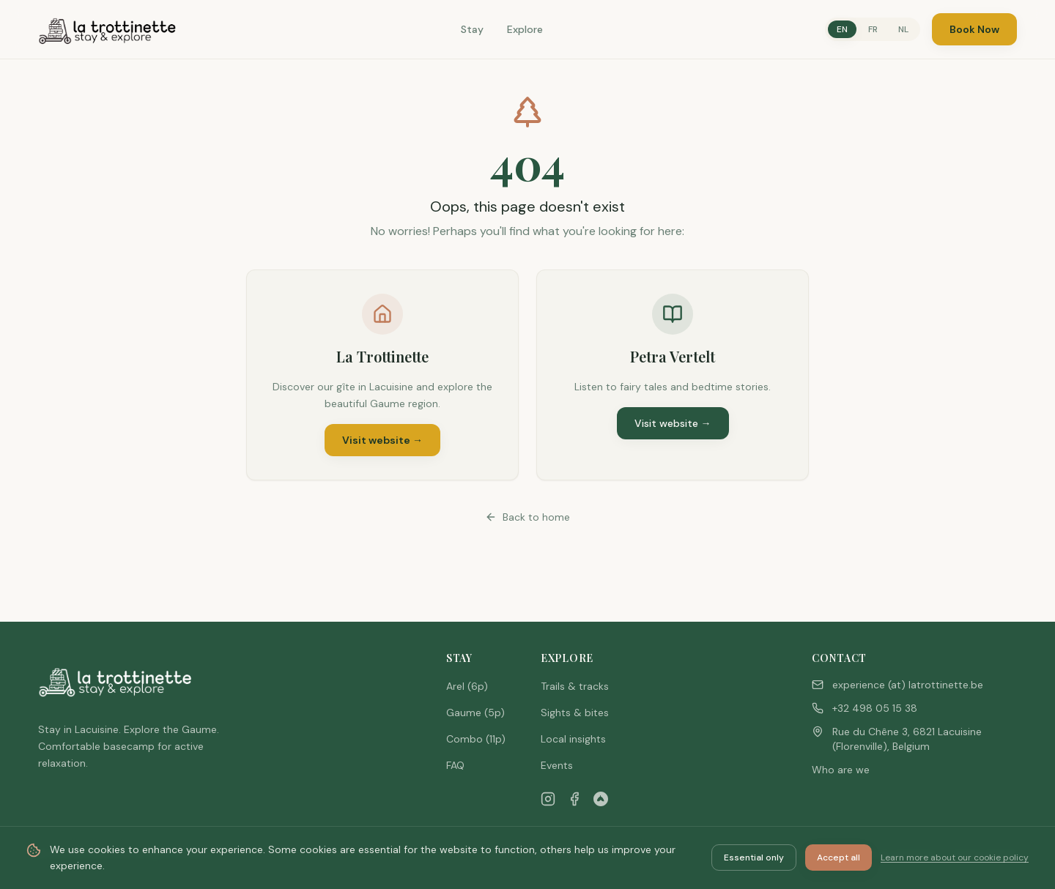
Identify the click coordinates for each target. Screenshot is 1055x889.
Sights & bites (575, 712)
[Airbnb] (600, 799)
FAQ (455, 765)
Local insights (573, 738)
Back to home (527, 517)
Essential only (754, 857)
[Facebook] (574, 799)
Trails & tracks (575, 686)
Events (557, 765)
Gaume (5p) (475, 712)
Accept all (838, 857)
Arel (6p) (467, 686)
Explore (525, 29)
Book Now (974, 29)
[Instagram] (548, 799)
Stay (472, 29)
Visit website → (382, 440)
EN (842, 29)
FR (873, 29)
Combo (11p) (476, 738)
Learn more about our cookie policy (955, 857)
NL (903, 29)
